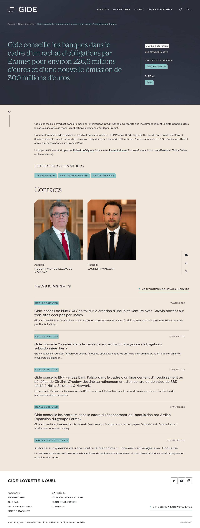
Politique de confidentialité (72, 522)
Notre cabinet (19, 511)
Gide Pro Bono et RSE (67, 497)
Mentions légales (15, 522)
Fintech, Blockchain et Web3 (74, 175)
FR (188, 9)
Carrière (59, 493)
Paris (149, 82)
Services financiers (45, 175)
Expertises (121, 9)
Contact (58, 506)
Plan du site (30, 522)
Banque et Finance (156, 66)
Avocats (103, 9)
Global (138, 9)
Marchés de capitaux (103, 175)
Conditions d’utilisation (47, 522)
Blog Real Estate (65, 502)
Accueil (11, 24)
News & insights (160, 9)
